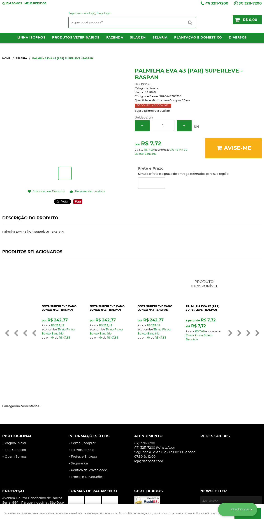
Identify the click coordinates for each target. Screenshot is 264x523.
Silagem (138, 37)
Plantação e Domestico (198, 37)
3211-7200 (216, 3)
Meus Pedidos (35, 3)
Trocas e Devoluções (87, 441)
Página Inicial (15, 408)
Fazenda (114, 37)
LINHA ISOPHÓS (31, 37)
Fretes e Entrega (84, 421)
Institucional (17, 401)
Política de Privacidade (89, 435)
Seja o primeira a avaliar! (152, 110)
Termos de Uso (82, 414)
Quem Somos (12, 3)
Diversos (238, 37)
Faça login (104, 13)
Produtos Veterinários (76, 37)
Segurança (79, 428)
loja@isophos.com (148, 426)
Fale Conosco (15, 414)
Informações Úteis (88, 401)
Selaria (160, 37)
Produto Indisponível (218, 289)
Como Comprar (83, 408)
